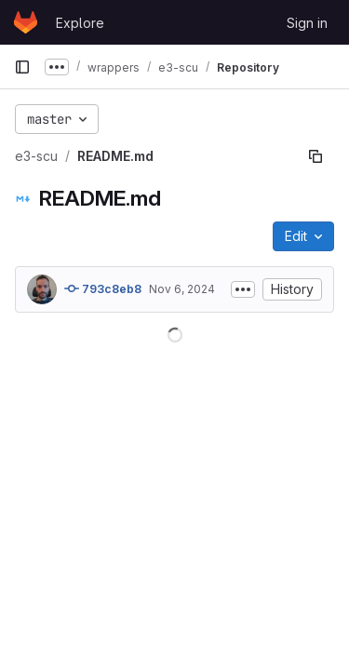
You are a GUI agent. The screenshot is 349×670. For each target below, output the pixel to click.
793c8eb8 (102, 288)
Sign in (307, 23)
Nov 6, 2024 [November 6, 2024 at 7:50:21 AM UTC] (182, 289)
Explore (80, 23)
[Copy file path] (315, 156)
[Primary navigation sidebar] (22, 67)
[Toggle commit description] (243, 289)
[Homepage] (25, 22)
